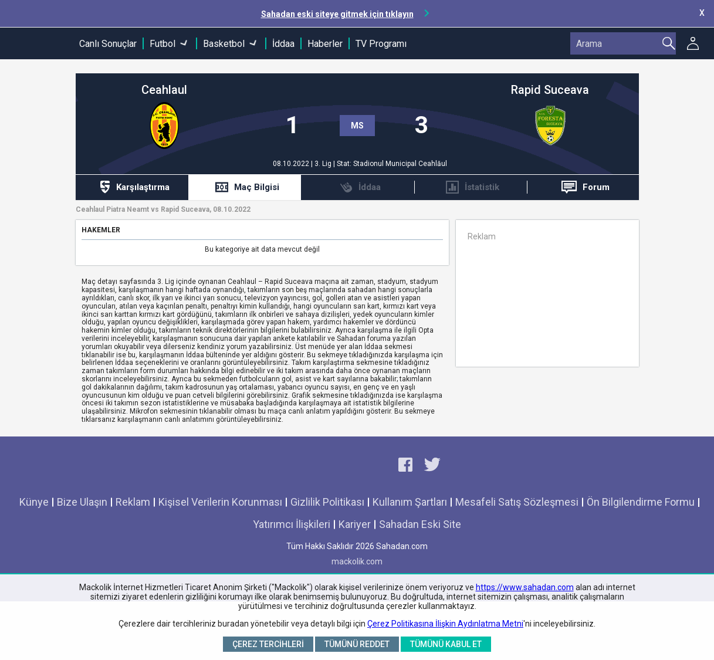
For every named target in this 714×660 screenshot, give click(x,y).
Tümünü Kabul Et (446, 644)
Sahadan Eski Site (420, 524)
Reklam (133, 502)
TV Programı (381, 43)
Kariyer (355, 524)
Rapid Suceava (550, 90)
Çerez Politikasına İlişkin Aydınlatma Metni (445, 623)
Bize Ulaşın (82, 502)
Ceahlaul (164, 90)
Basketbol (224, 43)
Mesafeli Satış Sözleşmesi (516, 502)
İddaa (283, 43)
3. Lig (323, 164)
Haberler (325, 43)
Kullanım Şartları (410, 502)
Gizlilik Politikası (327, 502)
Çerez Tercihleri (268, 644)
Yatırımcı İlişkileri (291, 524)
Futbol (162, 43)
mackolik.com (357, 561)
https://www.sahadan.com (525, 587)
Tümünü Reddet (357, 644)
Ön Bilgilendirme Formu (641, 502)
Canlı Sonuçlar (108, 43)
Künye (34, 502)
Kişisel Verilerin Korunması (220, 502)
